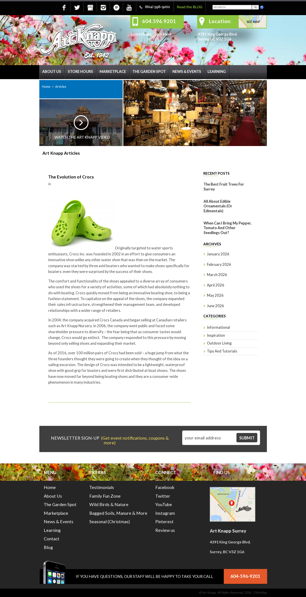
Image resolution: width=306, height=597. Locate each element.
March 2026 (217, 274)
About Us (51, 71)
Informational (218, 327)
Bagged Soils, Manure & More (118, 513)
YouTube (163, 504)
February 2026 (219, 264)
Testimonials (101, 487)
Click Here (162, 34)
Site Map (261, 592)
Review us (165, 530)
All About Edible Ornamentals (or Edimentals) (218, 206)
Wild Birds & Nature (108, 504)
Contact (51, 538)
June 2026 (215, 306)
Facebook (164, 487)
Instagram (165, 513)
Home (46, 86)
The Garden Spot (149, 71)
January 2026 (218, 254)
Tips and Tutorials (222, 351)
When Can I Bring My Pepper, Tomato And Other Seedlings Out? (228, 228)
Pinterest (164, 521)
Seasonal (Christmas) (109, 521)
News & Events (186, 71)
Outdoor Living (219, 343)
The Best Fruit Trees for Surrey (224, 186)
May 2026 (215, 295)
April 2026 (215, 285)
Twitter (162, 496)
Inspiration (216, 335)
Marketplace (113, 71)
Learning (217, 71)
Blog (48, 547)
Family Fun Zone (105, 496)
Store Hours (80, 71)
